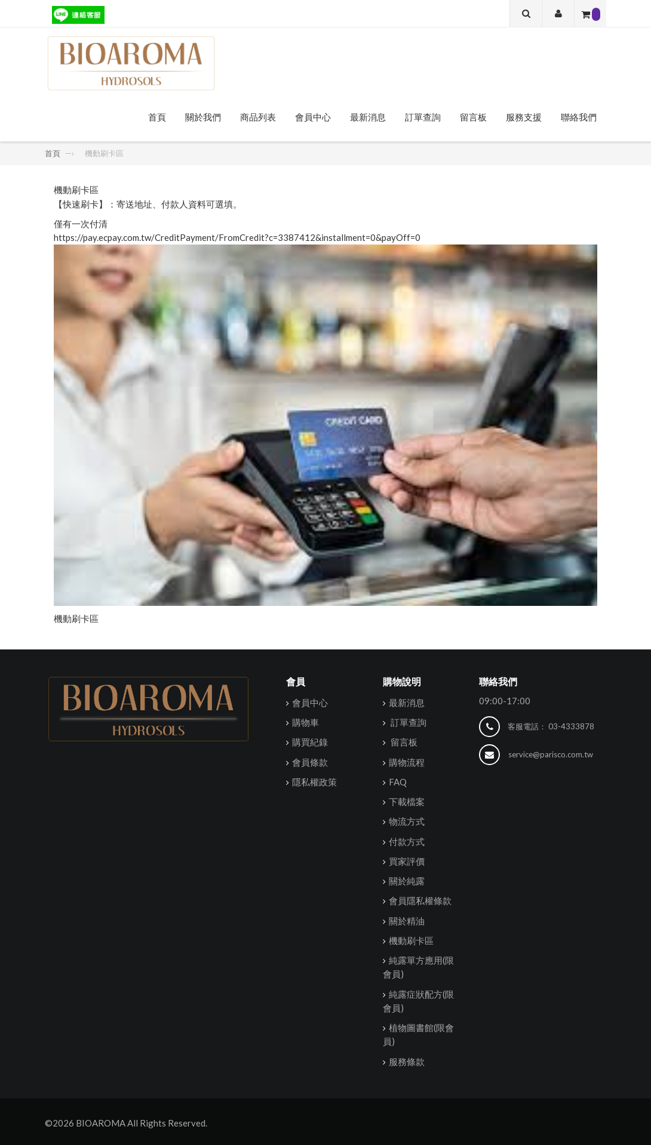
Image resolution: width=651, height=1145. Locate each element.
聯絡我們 (579, 117)
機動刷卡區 (76, 618)
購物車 (305, 722)
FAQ (398, 781)
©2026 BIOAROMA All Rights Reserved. (126, 1123)
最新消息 (368, 117)
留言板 (473, 117)
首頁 (157, 117)
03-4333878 (571, 726)
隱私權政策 (314, 781)
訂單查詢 (423, 117)
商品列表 (258, 117)
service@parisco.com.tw (550, 754)
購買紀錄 (310, 741)
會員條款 (310, 762)
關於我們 (203, 117)
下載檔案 (407, 801)
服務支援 (524, 117)
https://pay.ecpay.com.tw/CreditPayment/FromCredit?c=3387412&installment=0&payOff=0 (237, 237)
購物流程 (407, 762)
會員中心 (313, 117)
